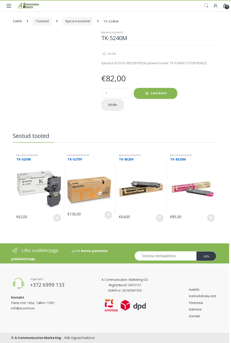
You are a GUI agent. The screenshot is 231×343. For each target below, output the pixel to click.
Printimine (196, 303)
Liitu (206, 256)
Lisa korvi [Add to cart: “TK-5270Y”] (108, 215)
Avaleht (194, 289)
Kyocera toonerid (77, 21)
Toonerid (42, 21)
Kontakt (194, 316)
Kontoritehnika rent (202, 296)
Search (206, 5)
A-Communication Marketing (38, 338)
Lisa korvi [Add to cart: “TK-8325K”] (159, 218)
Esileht (17, 21)
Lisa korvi (158, 93)
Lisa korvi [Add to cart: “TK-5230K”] (57, 218)
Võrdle (111, 54)
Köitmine (195, 309)
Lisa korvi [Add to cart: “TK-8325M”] (211, 218)
